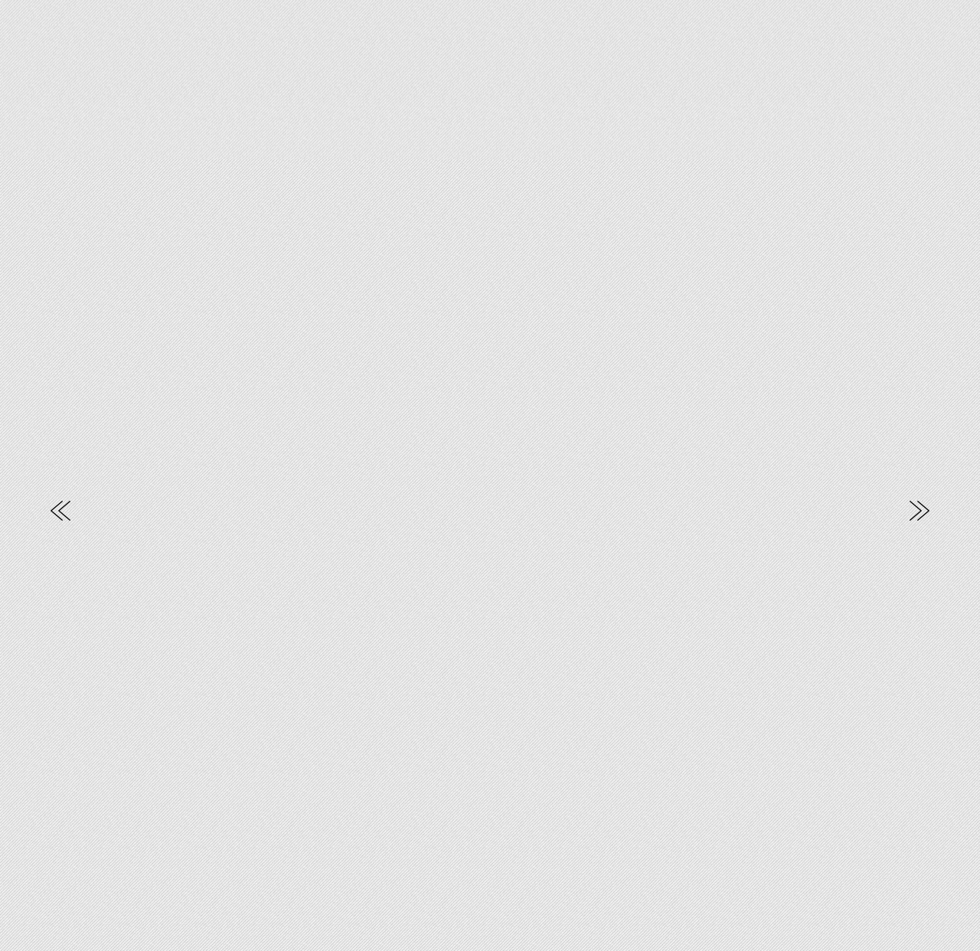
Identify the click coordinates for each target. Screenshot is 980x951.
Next (919, 510)
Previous (60, 510)
